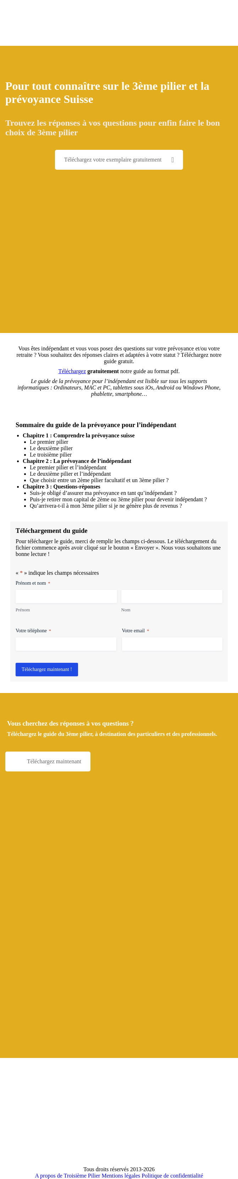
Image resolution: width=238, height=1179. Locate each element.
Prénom (23, 609)
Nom (126, 609)
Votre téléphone (33, 631)
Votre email (135, 631)
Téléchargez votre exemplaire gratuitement (119, 160)
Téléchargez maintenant (54, 761)
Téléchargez (72, 371)
